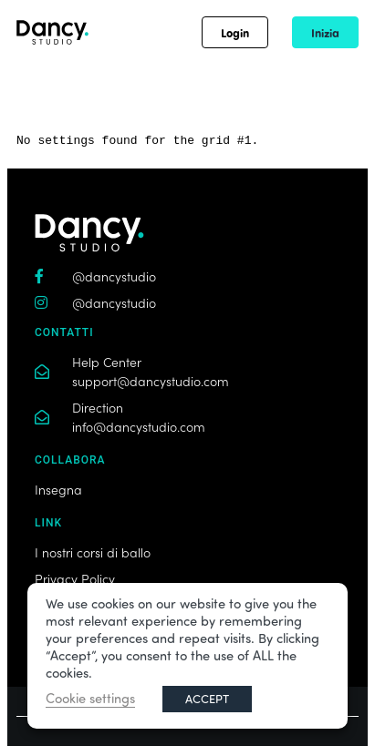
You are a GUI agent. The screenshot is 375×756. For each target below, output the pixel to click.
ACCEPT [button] (207, 698)
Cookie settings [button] (90, 698)
